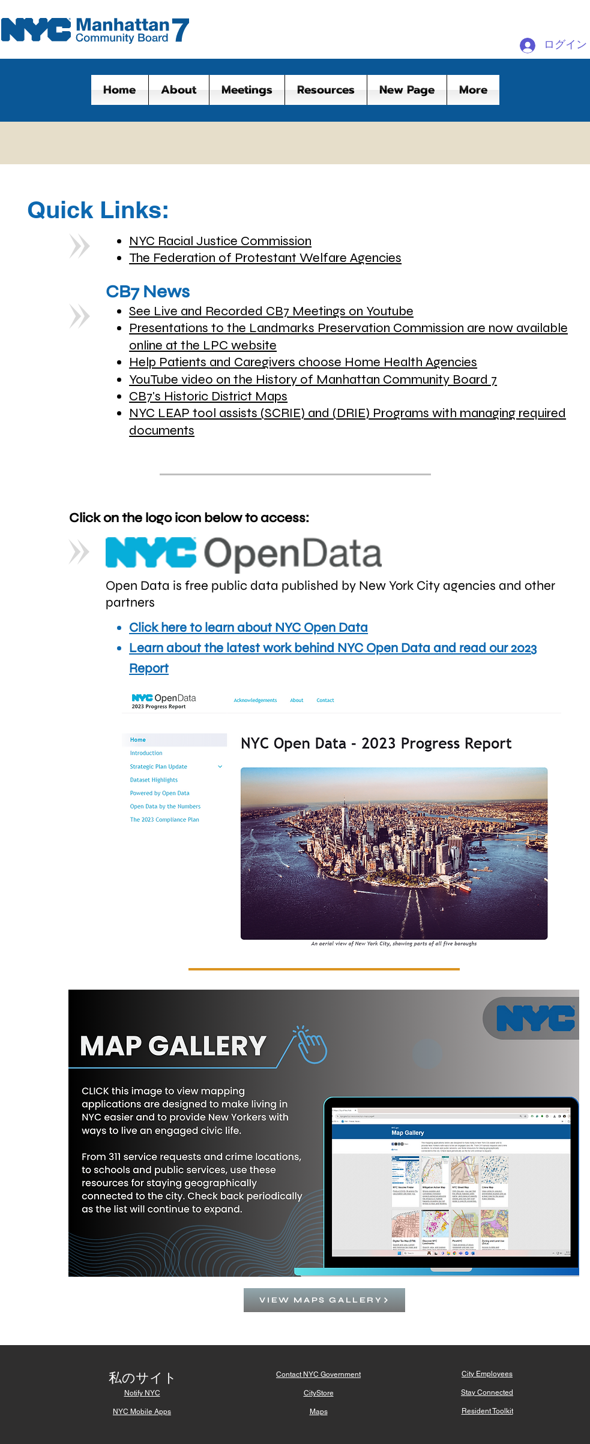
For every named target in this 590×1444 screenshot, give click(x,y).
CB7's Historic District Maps (208, 396)
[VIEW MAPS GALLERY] (324, 1300)
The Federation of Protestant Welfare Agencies (265, 258)
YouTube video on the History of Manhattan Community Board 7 (313, 379)
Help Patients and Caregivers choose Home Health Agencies (303, 362)
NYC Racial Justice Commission (220, 241)
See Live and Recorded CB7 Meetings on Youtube (271, 311)
